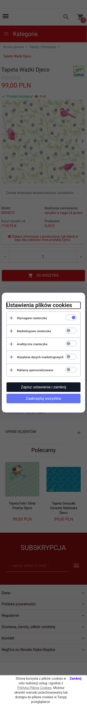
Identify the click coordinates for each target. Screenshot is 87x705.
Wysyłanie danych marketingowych (40, 357)
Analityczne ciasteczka (32, 344)
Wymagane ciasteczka (32, 318)
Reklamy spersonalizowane (35, 370)
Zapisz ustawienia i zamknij (43, 387)
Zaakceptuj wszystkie (43, 398)
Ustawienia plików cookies (39, 305)
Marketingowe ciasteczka (34, 331)
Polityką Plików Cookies (34, 688)
